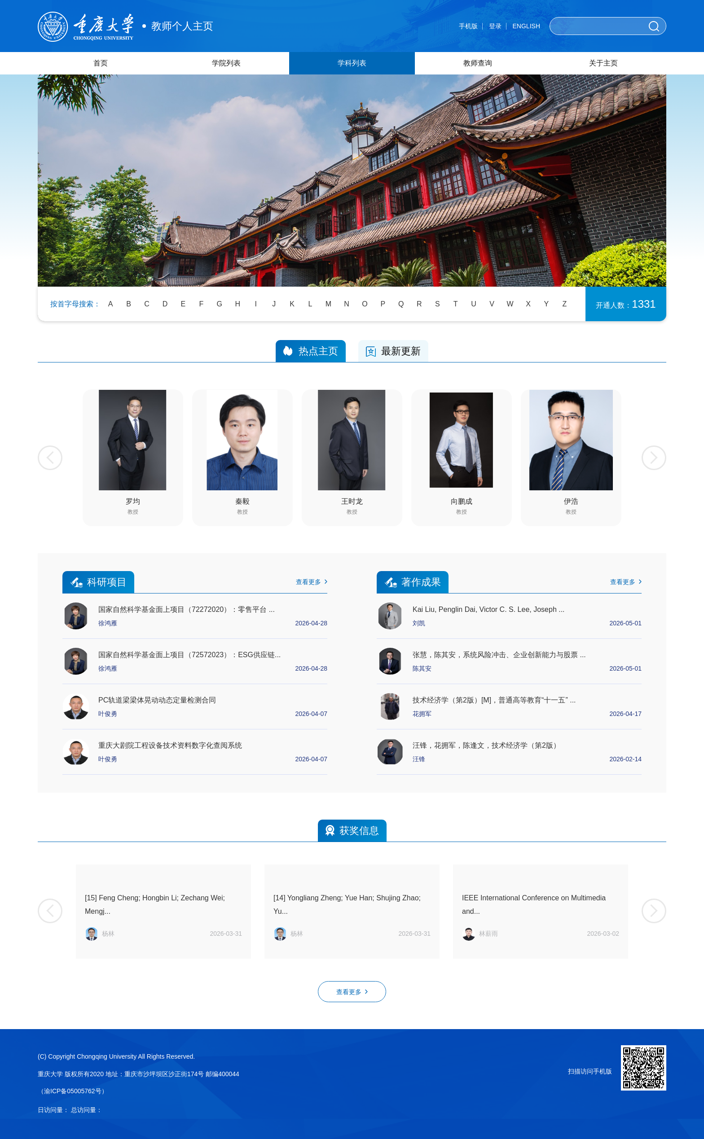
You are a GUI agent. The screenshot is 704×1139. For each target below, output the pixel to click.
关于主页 (603, 63)
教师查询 (477, 63)
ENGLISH (526, 26)
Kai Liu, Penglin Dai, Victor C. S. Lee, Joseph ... (489, 609)
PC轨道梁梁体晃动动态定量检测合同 (157, 700)
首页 (100, 63)
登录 (495, 26)
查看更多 (311, 581)
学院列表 (226, 63)
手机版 (468, 26)
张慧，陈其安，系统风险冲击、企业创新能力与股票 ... (499, 655)
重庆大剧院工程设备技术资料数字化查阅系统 (170, 745)
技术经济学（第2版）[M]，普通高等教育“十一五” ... (494, 700)
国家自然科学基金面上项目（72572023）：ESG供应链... (189, 655)
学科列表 (352, 63)
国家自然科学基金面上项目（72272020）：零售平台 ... (186, 609)
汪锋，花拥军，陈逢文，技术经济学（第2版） (486, 745)
